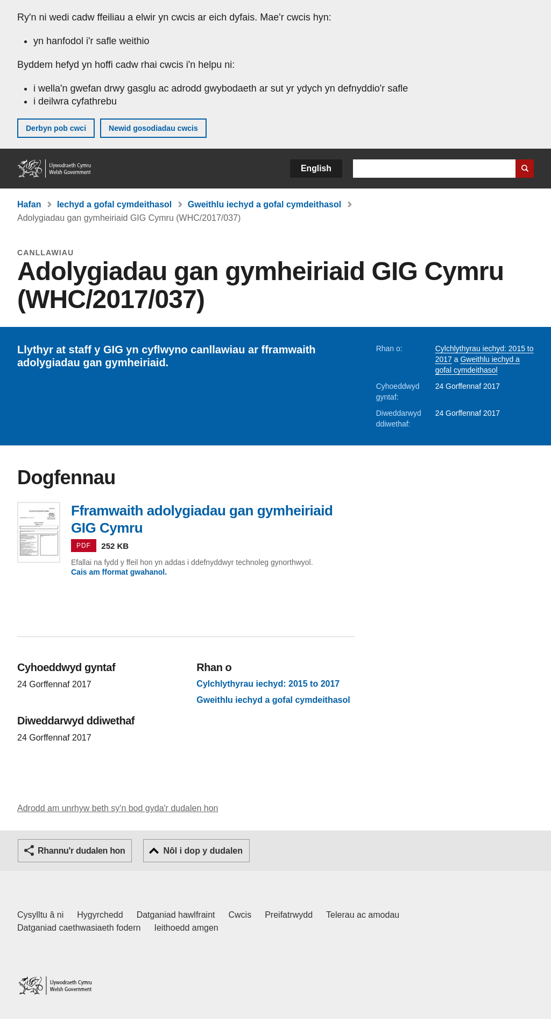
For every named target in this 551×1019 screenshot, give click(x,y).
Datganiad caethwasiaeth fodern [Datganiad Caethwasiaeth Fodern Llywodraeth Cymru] (79, 927)
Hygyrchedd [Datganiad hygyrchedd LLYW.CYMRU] (100, 914)
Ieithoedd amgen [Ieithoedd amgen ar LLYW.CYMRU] (186, 927)
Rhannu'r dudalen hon (81, 850)
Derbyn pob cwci (56, 128)
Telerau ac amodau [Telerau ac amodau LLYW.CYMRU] (362, 914)
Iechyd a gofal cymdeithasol (114, 204)
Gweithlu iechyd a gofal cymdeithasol (264, 204)
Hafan (29, 204)
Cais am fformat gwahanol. (119, 572)
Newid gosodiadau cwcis (153, 128)
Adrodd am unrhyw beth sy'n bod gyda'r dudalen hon (117, 808)
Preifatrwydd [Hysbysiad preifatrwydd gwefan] (289, 914)
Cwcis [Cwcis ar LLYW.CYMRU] (240, 914)
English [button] (316, 168)
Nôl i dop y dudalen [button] (203, 850)
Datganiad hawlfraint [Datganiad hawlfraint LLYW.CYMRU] (176, 914)
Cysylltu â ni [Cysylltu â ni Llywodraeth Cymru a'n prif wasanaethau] (40, 914)
